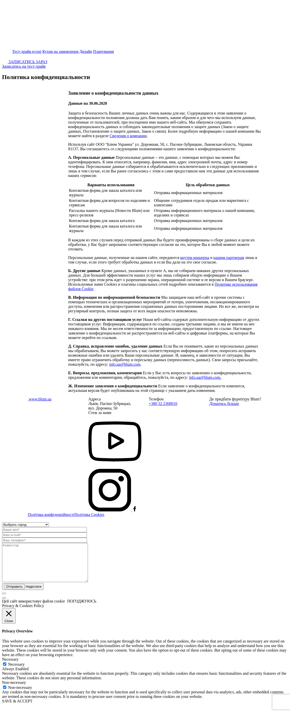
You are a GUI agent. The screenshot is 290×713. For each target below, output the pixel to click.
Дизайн (86, 51)
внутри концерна (194, 257)
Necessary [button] (10, 667)
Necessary (16, 672)
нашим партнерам (228, 257)
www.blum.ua (40, 399)
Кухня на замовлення (60, 51)
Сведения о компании (128, 136)
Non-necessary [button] (14, 690)
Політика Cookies (89, 514)
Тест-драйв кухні (26, 51)
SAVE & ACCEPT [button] (17, 708)
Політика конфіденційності (51, 514)
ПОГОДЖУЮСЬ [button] (81, 609)
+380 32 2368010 (163, 403)
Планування (103, 51)
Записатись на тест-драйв (24, 66)
